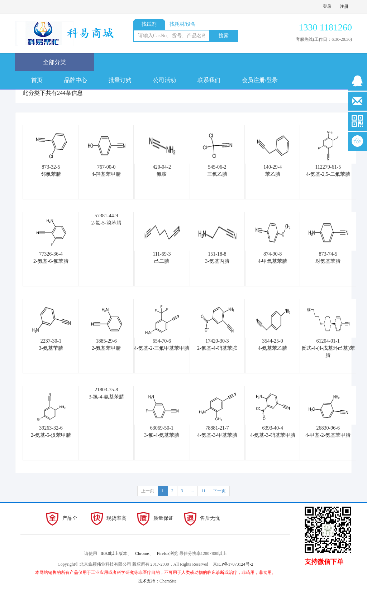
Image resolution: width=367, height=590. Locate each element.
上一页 (147, 490)
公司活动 (164, 80)
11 (203, 490)
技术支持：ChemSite (157, 581)
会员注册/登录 (260, 80)
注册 (344, 6)
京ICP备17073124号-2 (233, 564)
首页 (37, 80)
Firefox (163, 553)
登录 (327, 6)
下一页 (219, 490)
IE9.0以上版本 (114, 553)
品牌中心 (75, 80)
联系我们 (208, 80)
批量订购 (120, 80)
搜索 (224, 35)
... (192, 490)
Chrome (142, 553)
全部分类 (54, 62)
